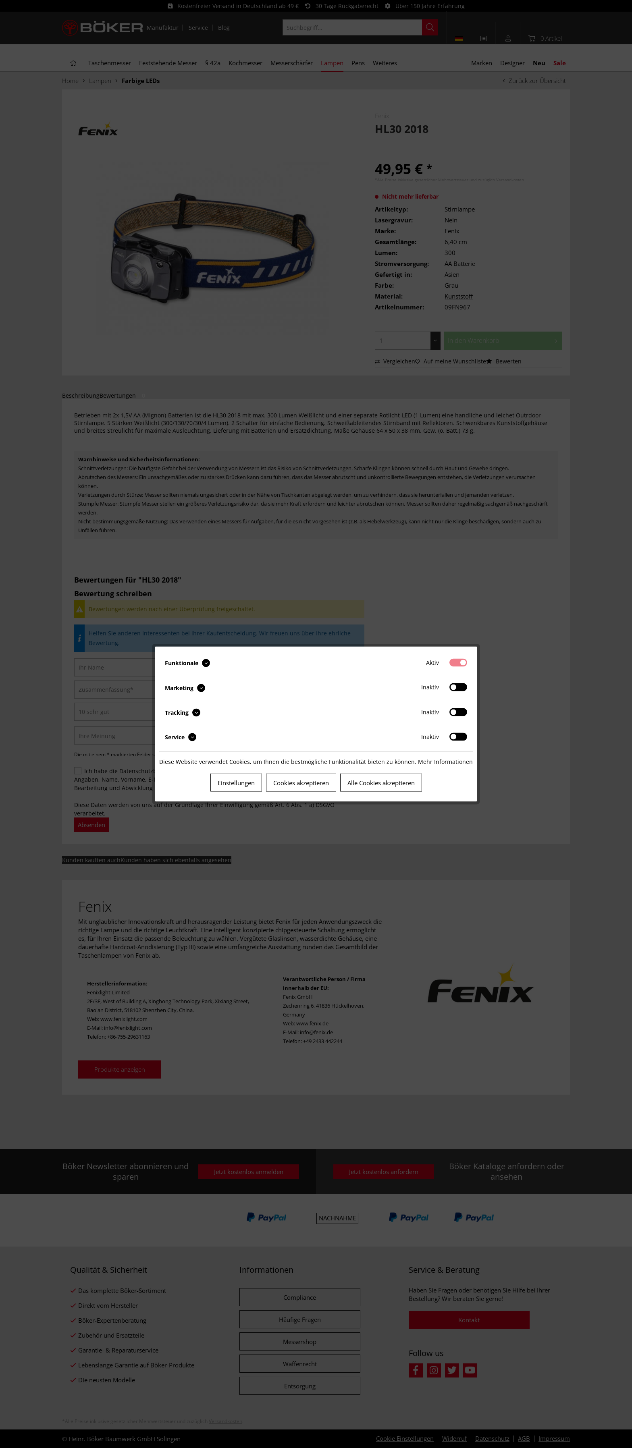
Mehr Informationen (445, 761)
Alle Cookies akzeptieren (381, 783)
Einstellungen (236, 783)
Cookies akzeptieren (301, 783)
